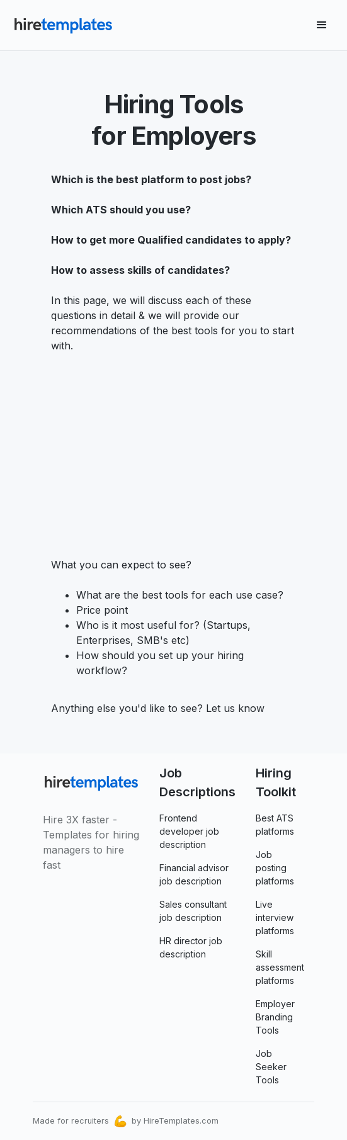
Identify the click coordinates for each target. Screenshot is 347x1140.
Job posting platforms (275, 867)
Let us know (234, 708)
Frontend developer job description (189, 831)
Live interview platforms (275, 917)
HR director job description (190, 947)
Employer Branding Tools (275, 1017)
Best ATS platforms (275, 825)
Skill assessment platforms (280, 967)
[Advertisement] (174, 447)
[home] (63, 25)
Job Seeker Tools (271, 1066)
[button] (321, 25)
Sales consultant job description (193, 911)
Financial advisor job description (194, 874)
